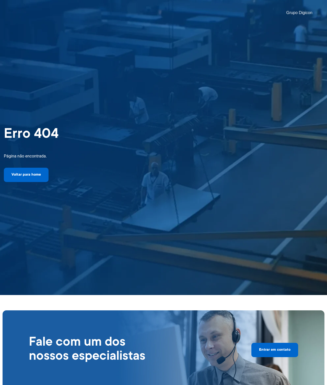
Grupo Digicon (299, 12)
